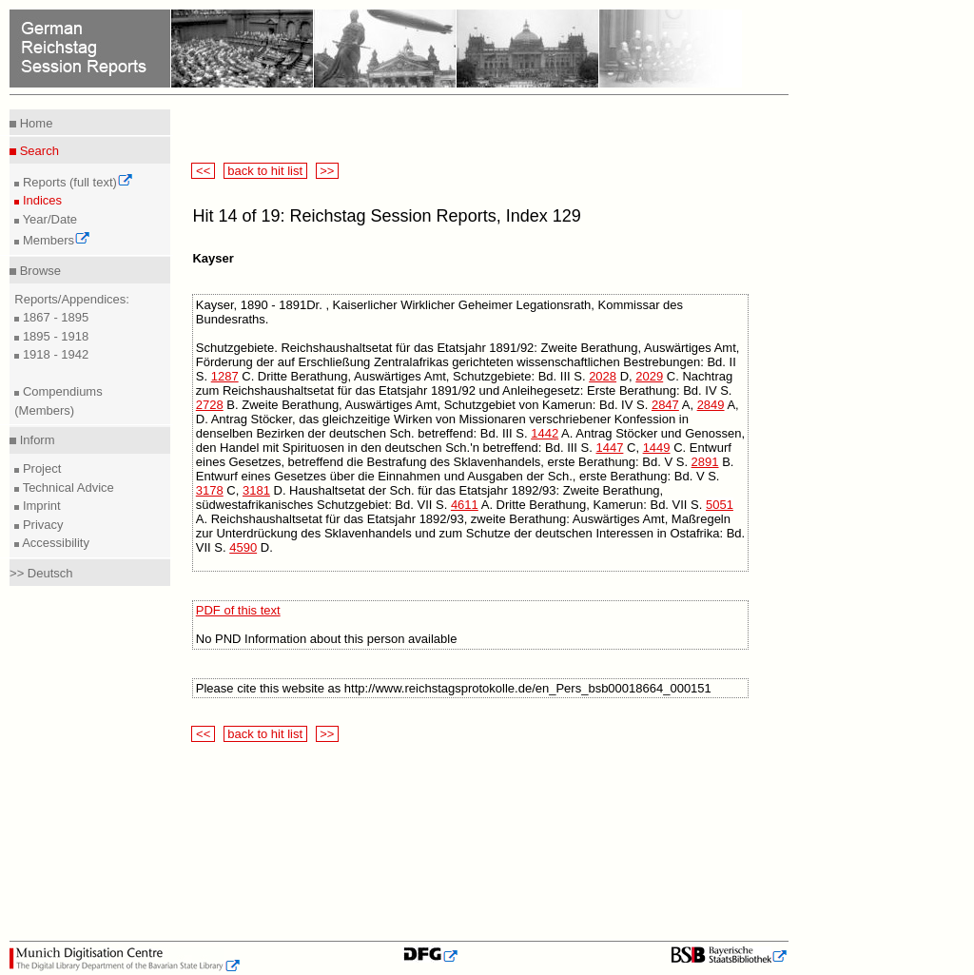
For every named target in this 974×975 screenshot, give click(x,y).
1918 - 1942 (53, 354)
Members (54, 240)
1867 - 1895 (53, 317)
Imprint (39, 505)
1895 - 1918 (53, 336)
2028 (602, 376)
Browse (38, 270)
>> (327, 171)
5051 (719, 504)
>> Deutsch (41, 573)
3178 (210, 490)
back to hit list (265, 171)
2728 (210, 405)
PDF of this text (238, 610)
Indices (40, 200)
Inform (35, 440)
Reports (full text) (76, 182)
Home (34, 123)
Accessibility (54, 543)
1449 (657, 447)
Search (37, 151)
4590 (243, 547)
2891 (705, 462)
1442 (544, 433)
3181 (256, 490)
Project (40, 468)
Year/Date (48, 219)
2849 (711, 405)
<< (202, 171)
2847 (665, 405)
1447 (609, 447)
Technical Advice (66, 487)
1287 (225, 376)
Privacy (41, 524)
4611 (464, 504)
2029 (649, 376)
